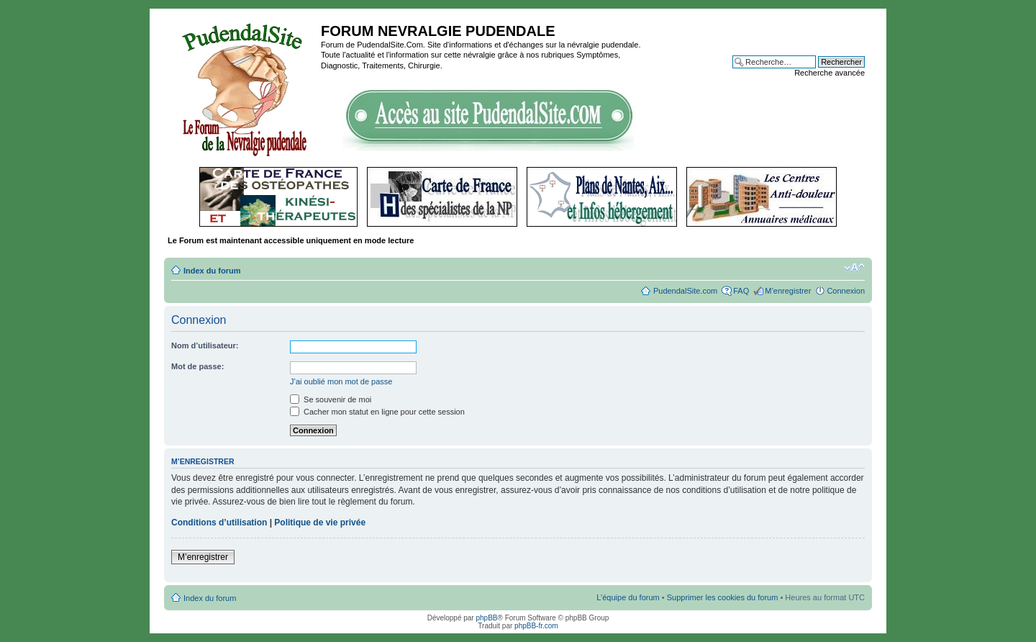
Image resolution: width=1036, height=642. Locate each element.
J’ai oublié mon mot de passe (341, 381)
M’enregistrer (788, 290)
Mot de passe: (197, 366)
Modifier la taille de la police (854, 267)
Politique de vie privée (319, 522)
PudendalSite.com (685, 290)
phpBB (486, 618)
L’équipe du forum (627, 597)
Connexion (846, 290)
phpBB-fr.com (536, 626)
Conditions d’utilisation (219, 522)
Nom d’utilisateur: (205, 345)
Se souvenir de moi (330, 399)
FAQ (741, 290)
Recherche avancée (829, 72)
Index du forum (211, 270)
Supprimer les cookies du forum (722, 597)
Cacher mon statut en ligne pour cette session (377, 411)
